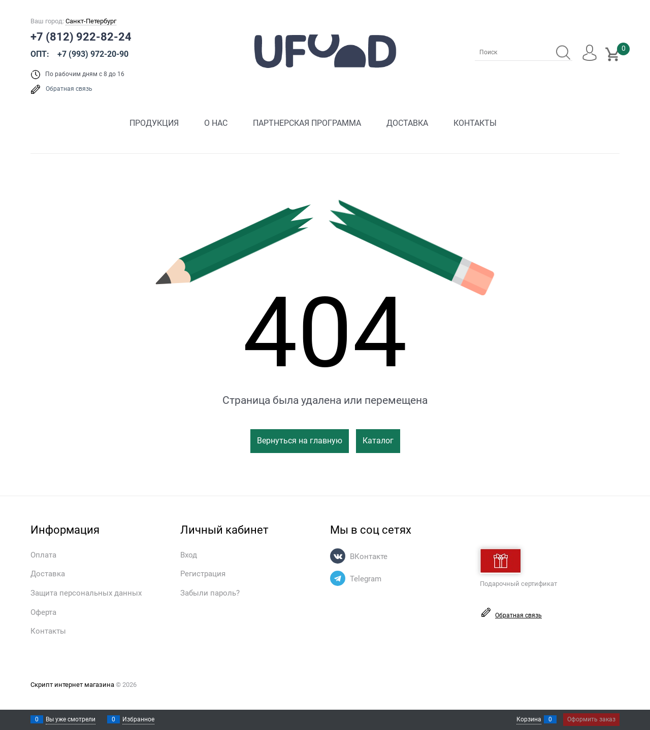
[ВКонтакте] (337, 556)
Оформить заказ (591, 719)
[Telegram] (337, 578)
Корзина (528, 719)
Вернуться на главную (299, 440)
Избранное (138, 719)
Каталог (378, 440)
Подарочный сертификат (518, 567)
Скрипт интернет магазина (72, 684)
